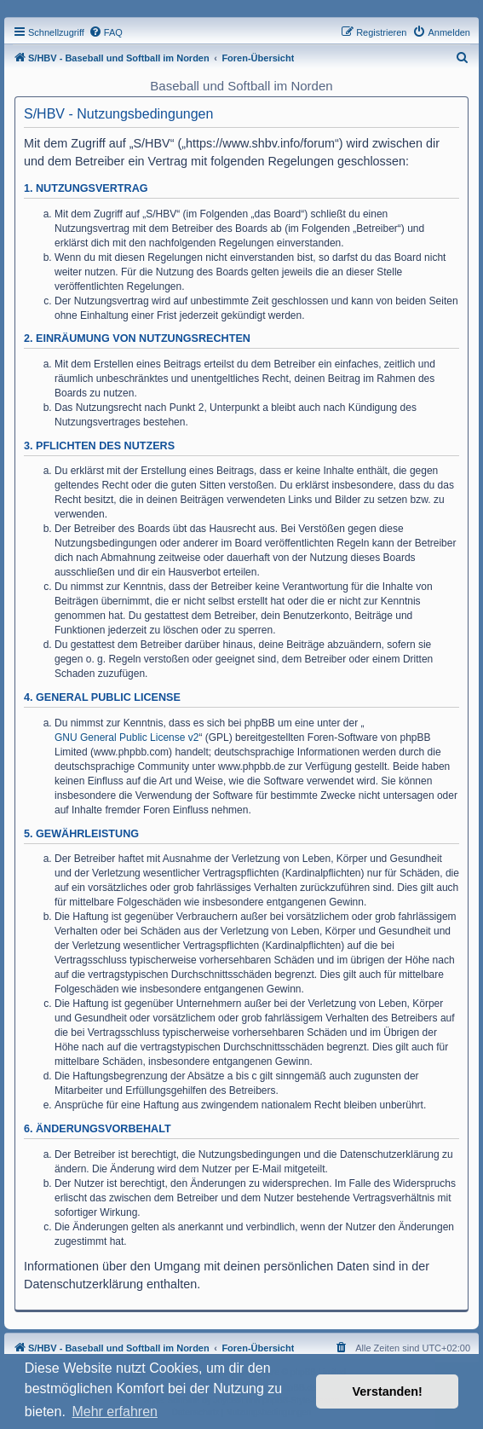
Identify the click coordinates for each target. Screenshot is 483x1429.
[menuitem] (106, 32)
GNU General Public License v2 (126, 737)
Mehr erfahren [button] (115, 1411)
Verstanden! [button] (388, 1391)
